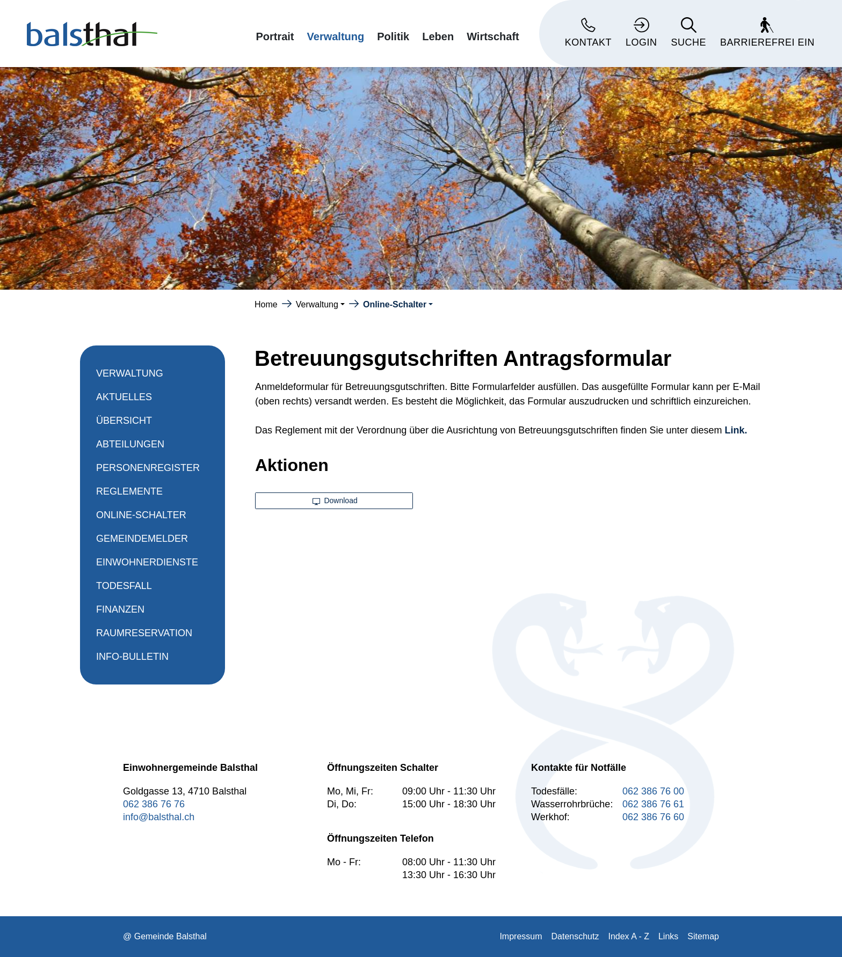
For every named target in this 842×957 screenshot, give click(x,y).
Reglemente (129, 491)
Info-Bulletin (132, 656)
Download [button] (335, 500)
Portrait (275, 36)
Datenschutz (575, 936)
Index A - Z (628, 936)
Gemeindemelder (142, 538)
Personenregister (148, 467)
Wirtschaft (493, 36)
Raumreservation (144, 633)
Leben (438, 36)
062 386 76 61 (653, 804)
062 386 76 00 (653, 791)
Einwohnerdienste (147, 562)
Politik (393, 36)
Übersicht (124, 420)
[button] (320, 304)
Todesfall (124, 585)
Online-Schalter (141, 518)
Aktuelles (124, 397)
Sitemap (703, 936)
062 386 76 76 (154, 804)
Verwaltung (336, 36)
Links (668, 936)
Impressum (520, 936)
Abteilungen (130, 444)
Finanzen (120, 609)
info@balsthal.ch (158, 817)
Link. (736, 430)
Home (266, 304)
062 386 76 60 (653, 817)
